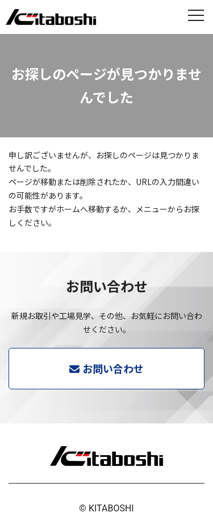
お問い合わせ (113, 368)
